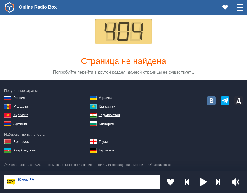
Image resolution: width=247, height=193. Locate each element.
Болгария (106, 124)
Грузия (104, 142)
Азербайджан (24, 150)
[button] (203, 182)
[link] (9, 7)
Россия (19, 98)
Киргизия (20, 115)
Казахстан (107, 106)
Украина (105, 98)
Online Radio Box (38, 7)
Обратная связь (159, 165)
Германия (107, 150)
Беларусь (21, 142)
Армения (20, 124)
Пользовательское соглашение (69, 165)
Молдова (20, 106)
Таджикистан (109, 115)
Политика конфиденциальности (120, 165)
